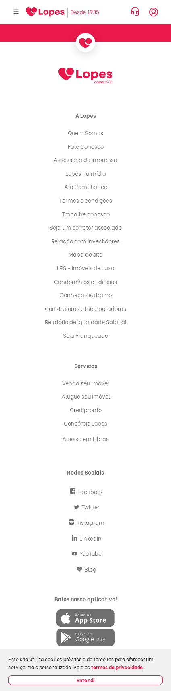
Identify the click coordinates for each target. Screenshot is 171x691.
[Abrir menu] (16, 12)
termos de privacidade (117, 667)
